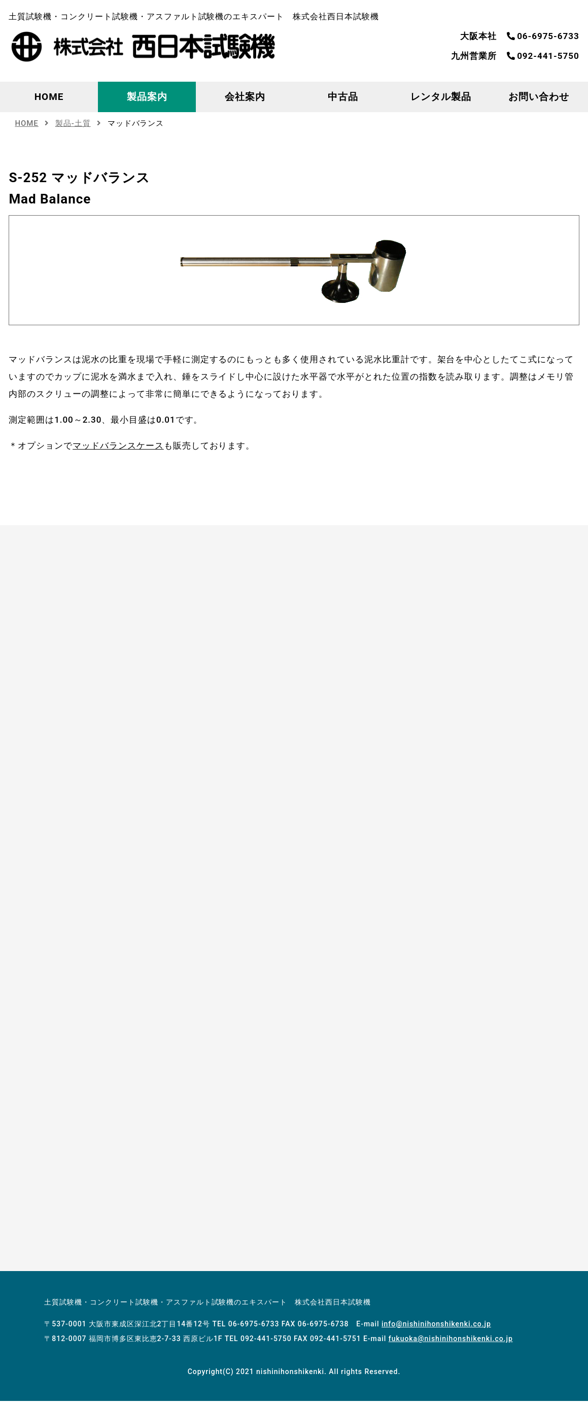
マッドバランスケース (118, 445)
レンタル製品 (440, 96)
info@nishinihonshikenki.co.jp (436, 1326)
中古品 (343, 96)
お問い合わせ (538, 96)
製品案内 (147, 96)
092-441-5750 (543, 56)
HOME (49, 96)
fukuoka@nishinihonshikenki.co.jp (451, 1342)
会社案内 (245, 96)
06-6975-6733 (543, 36)
